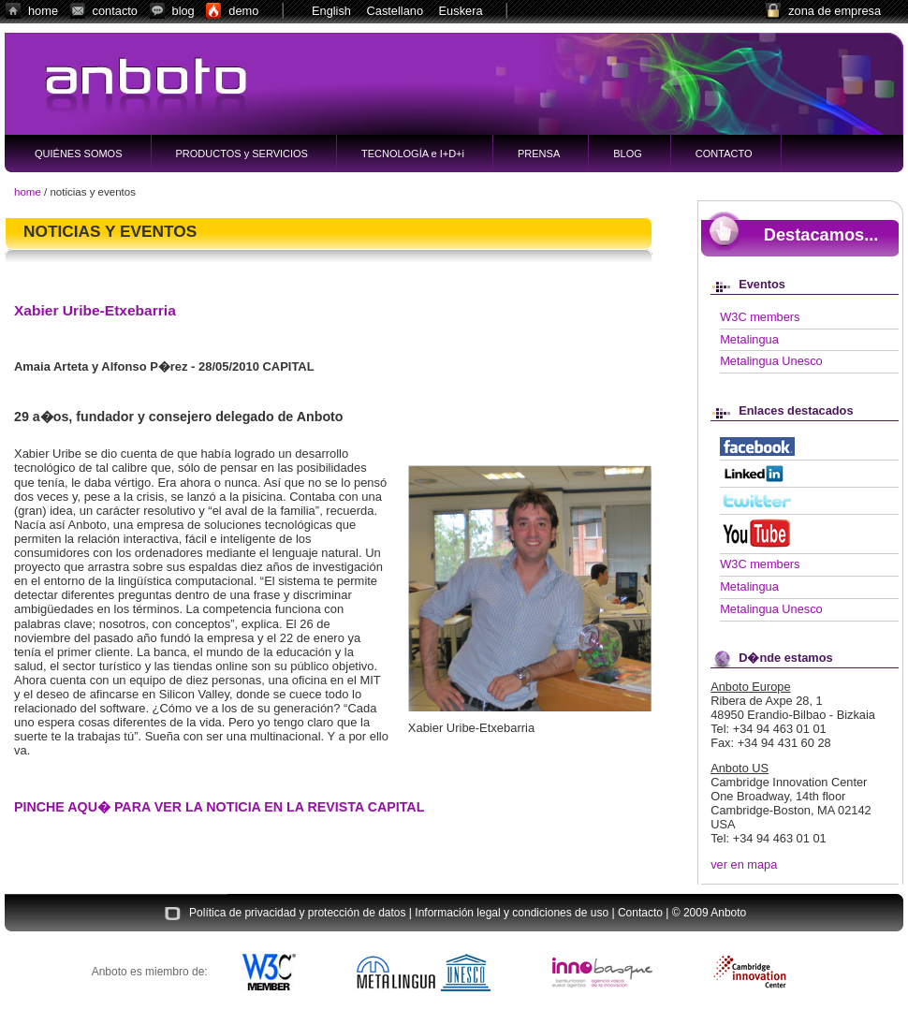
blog (183, 11)
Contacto (640, 913)
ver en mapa (743, 864)
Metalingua (749, 339)
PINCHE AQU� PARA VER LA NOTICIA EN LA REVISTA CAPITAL (219, 806)
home (43, 11)
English (331, 11)
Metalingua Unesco (771, 361)
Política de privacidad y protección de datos (297, 913)
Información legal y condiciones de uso (511, 913)
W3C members (759, 317)
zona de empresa (834, 11)
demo (243, 11)
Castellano (395, 11)
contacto (115, 11)
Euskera (461, 11)
